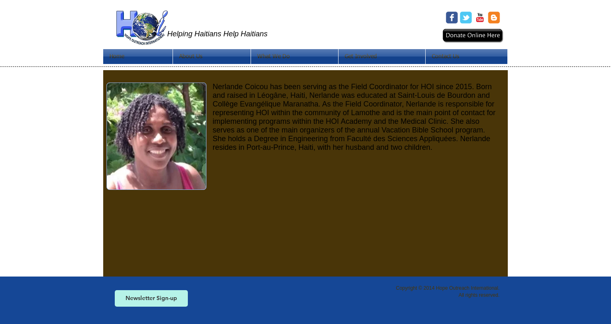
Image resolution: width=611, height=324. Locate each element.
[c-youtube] (480, 18)
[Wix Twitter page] (466, 18)
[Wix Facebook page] (452, 18)
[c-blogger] (494, 18)
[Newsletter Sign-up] (151, 298)
